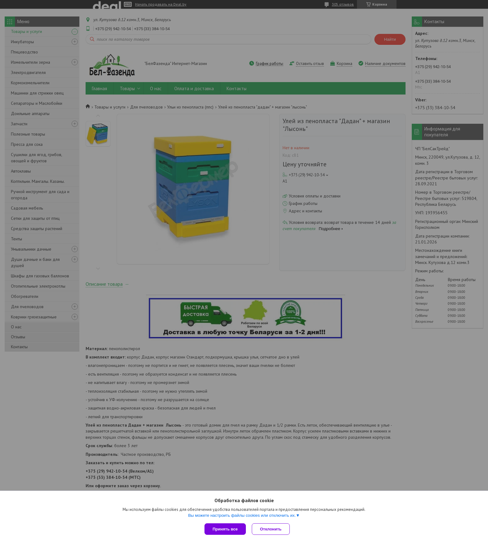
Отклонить (271, 529)
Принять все (225, 529)
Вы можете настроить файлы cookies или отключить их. (242, 515)
